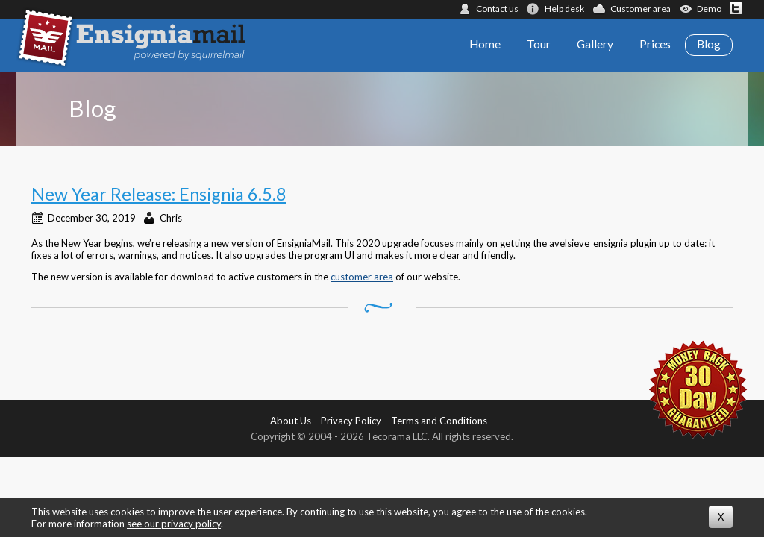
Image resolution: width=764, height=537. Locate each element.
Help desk (564, 8)
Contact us (497, 8)
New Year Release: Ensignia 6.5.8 (158, 193)
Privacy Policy (351, 421)
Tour (539, 44)
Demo (709, 8)
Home (485, 44)
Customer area (640, 8)
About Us (290, 421)
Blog (709, 44)
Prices (655, 44)
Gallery (595, 44)
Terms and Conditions (439, 421)
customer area (362, 277)
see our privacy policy (174, 524)
